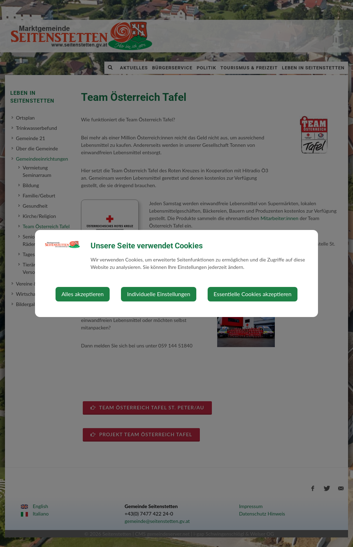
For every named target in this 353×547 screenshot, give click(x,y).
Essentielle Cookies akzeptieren (252, 293)
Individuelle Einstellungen (158, 293)
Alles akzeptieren (83, 293)
